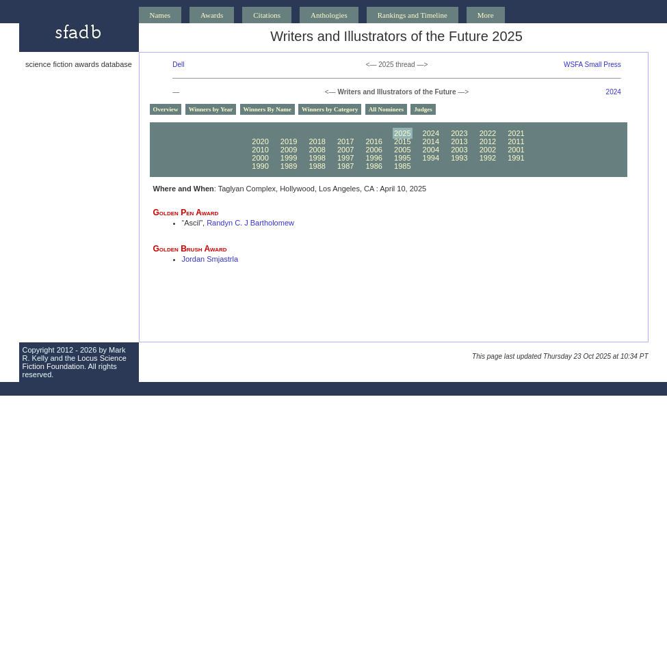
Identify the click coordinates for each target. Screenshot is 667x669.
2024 (613, 92)
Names (160, 15)
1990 (260, 166)
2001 (516, 150)
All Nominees (386, 109)
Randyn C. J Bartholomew (250, 223)
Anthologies (329, 15)
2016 (373, 141)
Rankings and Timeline (412, 15)
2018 (317, 141)
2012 (488, 141)
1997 (345, 158)
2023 (459, 133)
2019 (288, 141)
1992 (488, 158)
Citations (266, 15)
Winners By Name (267, 109)
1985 (402, 166)
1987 (345, 166)
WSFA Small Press (592, 64)
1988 (317, 166)
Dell (178, 64)
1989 (288, 166)
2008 (317, 150)
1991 (516, 158)
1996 (373, 158)
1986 (373, 166)
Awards (211, 15)
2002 (488, 150)
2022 (488, 133)
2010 (260, 150)
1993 (459, 158)
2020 (260, 141)
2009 (288, 150)
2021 (516, 133)
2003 (459, 150)
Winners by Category (330, 109)
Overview (166, 109)
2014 (431, 141)
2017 (345, 141)
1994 (431, 158)
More (486, 15)
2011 (516, 141)
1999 (288, 158)
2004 (431, 150)
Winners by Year (211, 109)
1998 (317, 158)
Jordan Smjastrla (210, 259)
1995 (402, 158)
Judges (423, 109)
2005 (402, 150)
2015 (402, 141)
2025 (402, 133)
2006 (373, 150)
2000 (260, 158)
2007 (345, 150)
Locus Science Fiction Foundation (75, 362)
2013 (459, 141)
